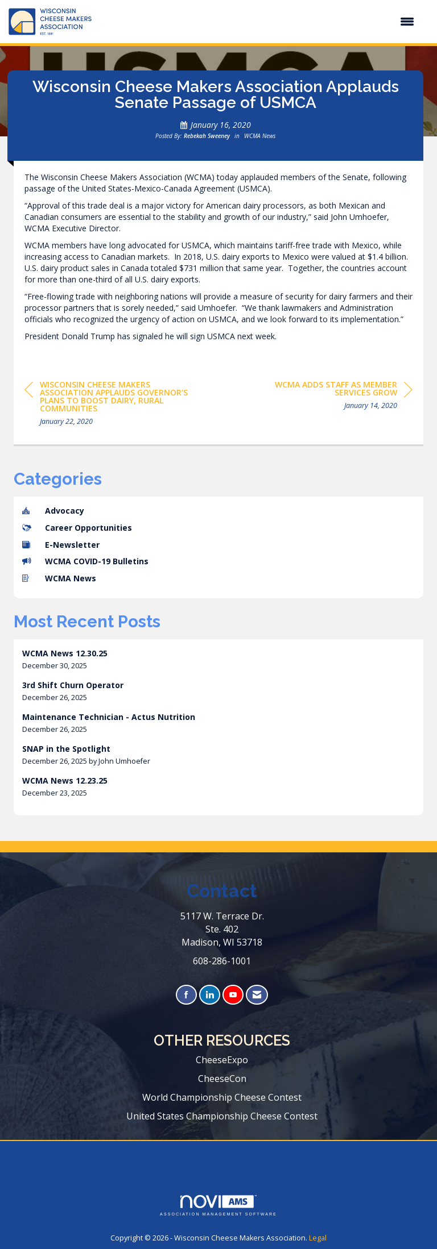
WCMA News (259, 136)
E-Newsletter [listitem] (61, 544)
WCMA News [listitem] (59, 578)
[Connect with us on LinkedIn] (209, 995)
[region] (327, 397)
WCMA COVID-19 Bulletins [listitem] (85, 561)
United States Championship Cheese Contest (222, 1116)
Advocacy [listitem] (53, 510)
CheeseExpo (222, 1060)
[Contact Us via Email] (257, 995)
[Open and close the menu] (258, 21)
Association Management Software (218, 1205)
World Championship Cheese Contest (222, 1097)
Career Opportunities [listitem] (77, 527)
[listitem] (218, 659)
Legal (318, 1238)
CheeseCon (222, 1078)
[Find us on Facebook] (186, 995)
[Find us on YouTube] (233, 995)
